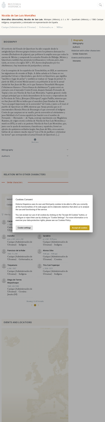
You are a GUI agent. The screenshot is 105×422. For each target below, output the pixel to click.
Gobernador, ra (46, 27)
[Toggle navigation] (100, 5)
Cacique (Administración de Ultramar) (19, 27)
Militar (59, 27)
